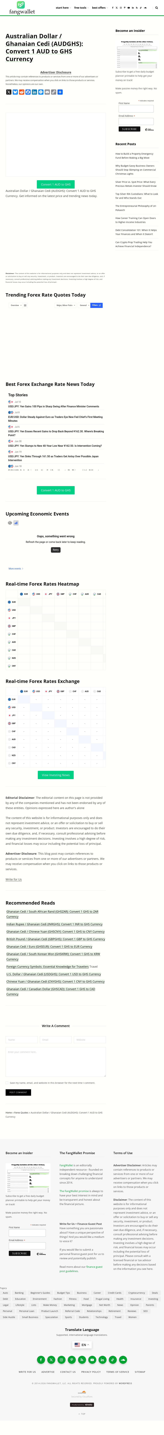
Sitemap (140, 1371)
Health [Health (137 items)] (119, 1298)
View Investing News (56, 775)
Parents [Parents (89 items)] (150, 1304)
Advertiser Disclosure (55, 72)
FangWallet (66, 1165)
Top (81, 1414)
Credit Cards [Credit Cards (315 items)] (114, 1292)
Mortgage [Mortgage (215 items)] (87, 1304)
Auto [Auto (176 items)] (5, 1292)
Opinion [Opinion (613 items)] (134, 1304)
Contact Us (68, 1371)
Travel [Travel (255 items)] (118, 1317)
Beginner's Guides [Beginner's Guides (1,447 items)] (40, 1292)
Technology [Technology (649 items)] (102, 1317)
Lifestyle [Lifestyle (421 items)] (20, 1304)
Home (9, 1112)
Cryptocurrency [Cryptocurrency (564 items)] (136, 1292)
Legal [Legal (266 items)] (5, 1304)
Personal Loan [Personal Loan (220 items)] (26, 1311)
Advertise (47, 1371)
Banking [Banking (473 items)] (19, 1292)
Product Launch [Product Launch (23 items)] (49, 1311)
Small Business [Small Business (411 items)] (30, 1317)
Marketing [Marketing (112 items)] (69, 1304)
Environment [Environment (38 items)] (40, 1298)
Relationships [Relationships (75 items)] (94, 1311)
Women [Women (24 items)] (132, 1317)
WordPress (125, 1383)
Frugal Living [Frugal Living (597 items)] (102, 1298)
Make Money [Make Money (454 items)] (50, 1304)
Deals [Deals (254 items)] (155, 1292)
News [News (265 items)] (120, 1304)
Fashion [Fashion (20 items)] (58, 1298)
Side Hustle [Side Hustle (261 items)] (9, 1317)
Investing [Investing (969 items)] (153, 1298)
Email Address (127, 115)
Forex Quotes (21, 1112)
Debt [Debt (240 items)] (5, 1298)
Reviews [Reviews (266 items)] (132, 1311)
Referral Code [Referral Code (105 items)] (72, 1311)
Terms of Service (117, 1371)
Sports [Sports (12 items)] (68, 1317)
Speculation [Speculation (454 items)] (51, 1317)
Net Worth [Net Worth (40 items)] (104, 1304)
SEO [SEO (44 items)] (145, 1311)
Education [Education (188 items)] (20, 1298)
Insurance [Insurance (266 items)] (136, 1298)
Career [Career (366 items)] (97, 1292)
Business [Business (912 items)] (82, 1292)
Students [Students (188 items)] (84, 1317)
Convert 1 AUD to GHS (56, 184)
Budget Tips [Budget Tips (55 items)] (63, 1292)
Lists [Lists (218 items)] (33, 1304)
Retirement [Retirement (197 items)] (115, 1311)
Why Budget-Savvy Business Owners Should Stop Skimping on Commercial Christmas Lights (135, 169)
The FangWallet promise (74, 1191)
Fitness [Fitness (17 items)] (73, 1298)
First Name (124, 103)
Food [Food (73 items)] (86, 1298)
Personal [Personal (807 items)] (7, 1311)
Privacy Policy (91, 1371)
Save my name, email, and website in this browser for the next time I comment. (52, 1082)
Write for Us (14, 879)
